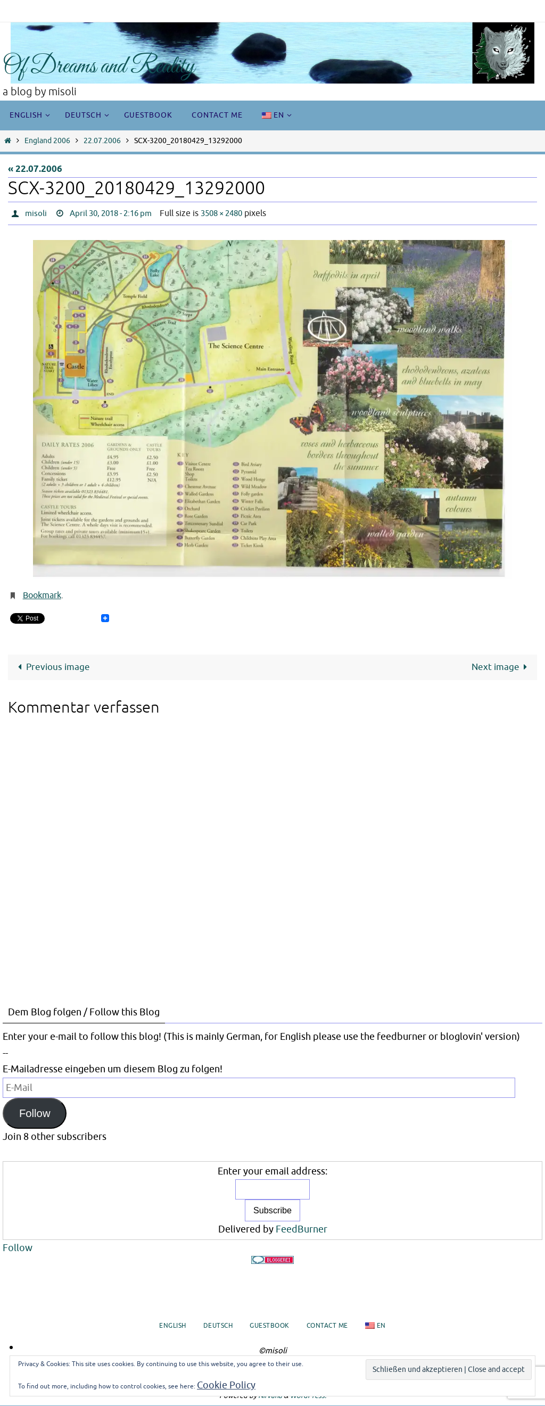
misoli (36, 213)
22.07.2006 (102, 140)
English (172, 1326)
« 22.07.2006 (35, 169)
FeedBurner (301, 1229)
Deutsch (218, 1326)
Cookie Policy (226, 1385)
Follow (35, 1113)
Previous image (51, 667)
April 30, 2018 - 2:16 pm (115, 213)
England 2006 (47, 140)
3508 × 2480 (234, 213)
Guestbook (270, 1326)
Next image (501, 667)
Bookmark (42, 595)
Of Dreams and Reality (99, 67)
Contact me (327, 1326)
